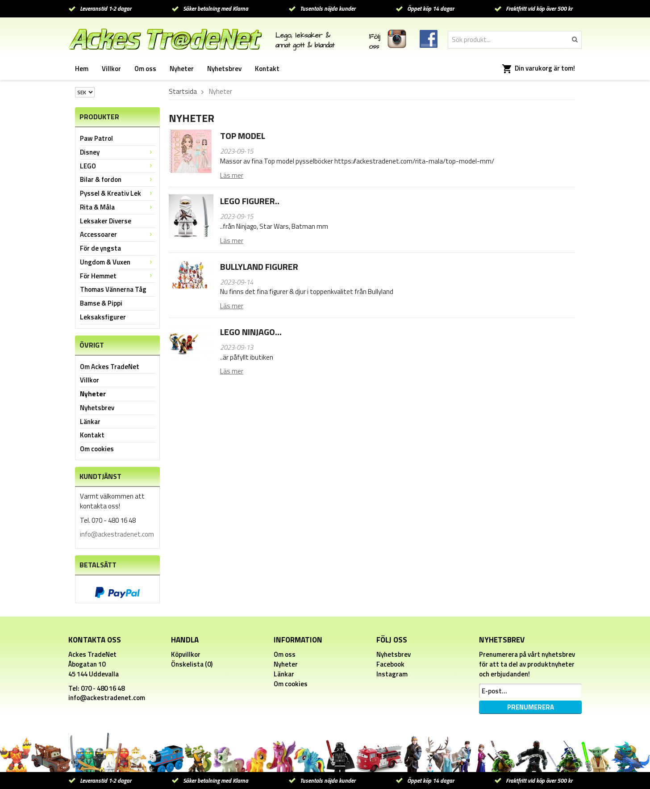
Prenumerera (530, 707)
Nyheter (182, 68)
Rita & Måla (117, 207)
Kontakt (267, 68)
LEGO (117, 166)
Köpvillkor (185, 654)
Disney (117, 152)
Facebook (390, 664)
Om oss (145, 68)
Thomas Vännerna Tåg (113, 289)
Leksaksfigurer (103, 317)
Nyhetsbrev (224, 68)
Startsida (183, 92)
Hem (81, 68)
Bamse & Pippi (101, 303)
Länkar (90, 421)
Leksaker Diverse (105, 221)
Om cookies (97, 449)
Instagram (392, 674)
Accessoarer (117, 234)
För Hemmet (117, 276)
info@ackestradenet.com (117, 534)
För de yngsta (100, 248)
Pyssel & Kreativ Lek (117, 193)
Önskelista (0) (191, 664)
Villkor (111, 68)
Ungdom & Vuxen (117, 262)
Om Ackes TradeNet (109, 366)
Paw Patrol (96, 138)
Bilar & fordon (117, 179)
